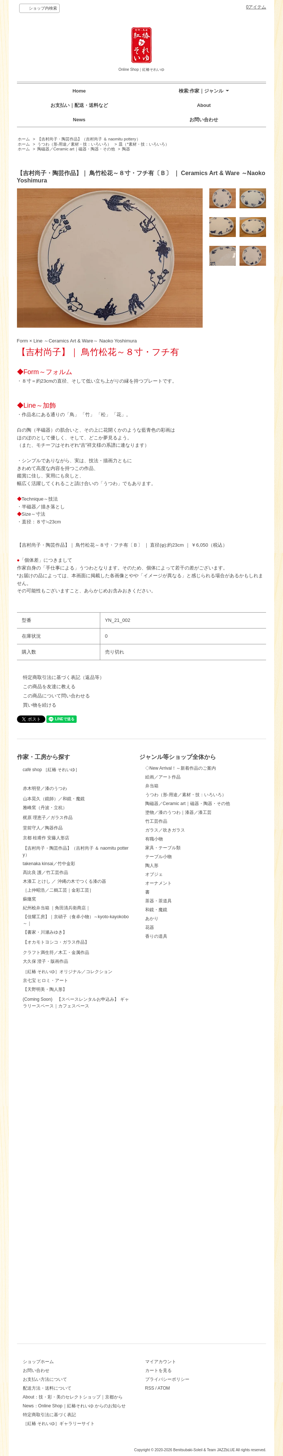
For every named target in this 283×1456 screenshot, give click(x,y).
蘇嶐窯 (29, 1087)
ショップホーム (38, 1361)
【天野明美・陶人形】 (45, 1278)
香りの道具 (156, 936)
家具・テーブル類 (163, 847)
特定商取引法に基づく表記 (49, 1414)
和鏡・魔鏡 (156, 909)
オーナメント (158, 883)
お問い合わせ (203, 119)
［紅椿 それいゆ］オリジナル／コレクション (67, 1246)
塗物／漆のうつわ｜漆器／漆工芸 (178, 812)
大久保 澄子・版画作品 (45, 1223)
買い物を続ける (39, 705)
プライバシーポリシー (167, 1379)
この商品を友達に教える (49, 686)
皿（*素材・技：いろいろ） (144, 144)
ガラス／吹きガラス (165, 830)
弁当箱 (151, 785)
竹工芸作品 (156, 821)
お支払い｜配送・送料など (79, 105)
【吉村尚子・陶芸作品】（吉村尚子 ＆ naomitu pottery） (88, 139)
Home (79, 91)
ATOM (164, 1388)
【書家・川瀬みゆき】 (45, 1120)
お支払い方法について (45, 1379)
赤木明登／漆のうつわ (45, 829)
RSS (149, 1388)
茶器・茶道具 (158, 900)
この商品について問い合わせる (56, 696)
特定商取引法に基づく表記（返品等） (63, 677)
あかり (151, 918)
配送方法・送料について (47, 1388)
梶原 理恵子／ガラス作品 (48, 911)
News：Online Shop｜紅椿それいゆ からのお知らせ (74, 1405)
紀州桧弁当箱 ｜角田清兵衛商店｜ (56, 1095)
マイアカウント (160, 1361)
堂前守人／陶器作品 (43, 948)
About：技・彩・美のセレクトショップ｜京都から (73, 1397)
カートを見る (158, 1370)
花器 (149, 927)
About (204, 105)
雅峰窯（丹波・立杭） (45, 887)
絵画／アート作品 (163, 777)
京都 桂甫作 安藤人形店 (46, 985)
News (79, 119)
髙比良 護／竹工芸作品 (45, 1060)
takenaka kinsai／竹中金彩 (49, 1051)
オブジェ (154, 874)
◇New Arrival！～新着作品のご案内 (180, 768)
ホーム (24, 139)
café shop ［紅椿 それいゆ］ (51, 782)
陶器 (126, 149)
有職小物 (154, 839)
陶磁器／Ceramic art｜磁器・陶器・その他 (76, 149)
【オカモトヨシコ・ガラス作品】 (56, 1148)
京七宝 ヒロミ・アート (45, 1269)
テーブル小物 (158, 856)
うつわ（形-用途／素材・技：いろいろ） (74, 144)
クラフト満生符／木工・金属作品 (56, 1195)
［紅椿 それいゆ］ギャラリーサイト (59, 1423)
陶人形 (151, 865)
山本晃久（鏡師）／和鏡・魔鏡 (54, 865)
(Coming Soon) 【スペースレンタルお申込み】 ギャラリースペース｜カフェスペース (76, 1305)
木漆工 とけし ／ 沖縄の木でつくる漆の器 (64, 1069)
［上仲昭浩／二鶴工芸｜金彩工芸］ (58, 1078)
